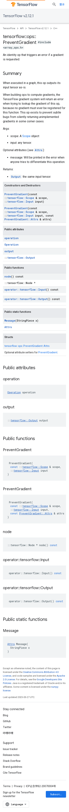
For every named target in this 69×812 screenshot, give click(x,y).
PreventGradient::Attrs (21, 219)
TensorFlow (9, 28)
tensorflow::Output (21, 257)
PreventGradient (16, 194)
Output (16, 176)
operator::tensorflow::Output (25, 299)
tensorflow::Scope (20, 198)
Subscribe (56, 794)
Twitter (7, 727)
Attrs (38, 150)
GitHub (7, 721)
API (22, 28)
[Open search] (54, 4)
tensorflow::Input (20, 201)
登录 (62, 4)
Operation (11, 244)
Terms (6, 786)
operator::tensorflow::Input (25, 289)
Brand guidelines (12, 766)
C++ (55, 28)
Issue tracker (10, 749)
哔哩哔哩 (8, 733)
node (7, 276)
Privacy (18, 786)
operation (11, 238)
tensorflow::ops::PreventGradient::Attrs (26, 345)
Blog (5, 715)
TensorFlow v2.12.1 (18, 16)
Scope (26, 136)
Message (9, 320)
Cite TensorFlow (12, 772)
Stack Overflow (12, 760)
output (9, 251)
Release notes (11, 755)
